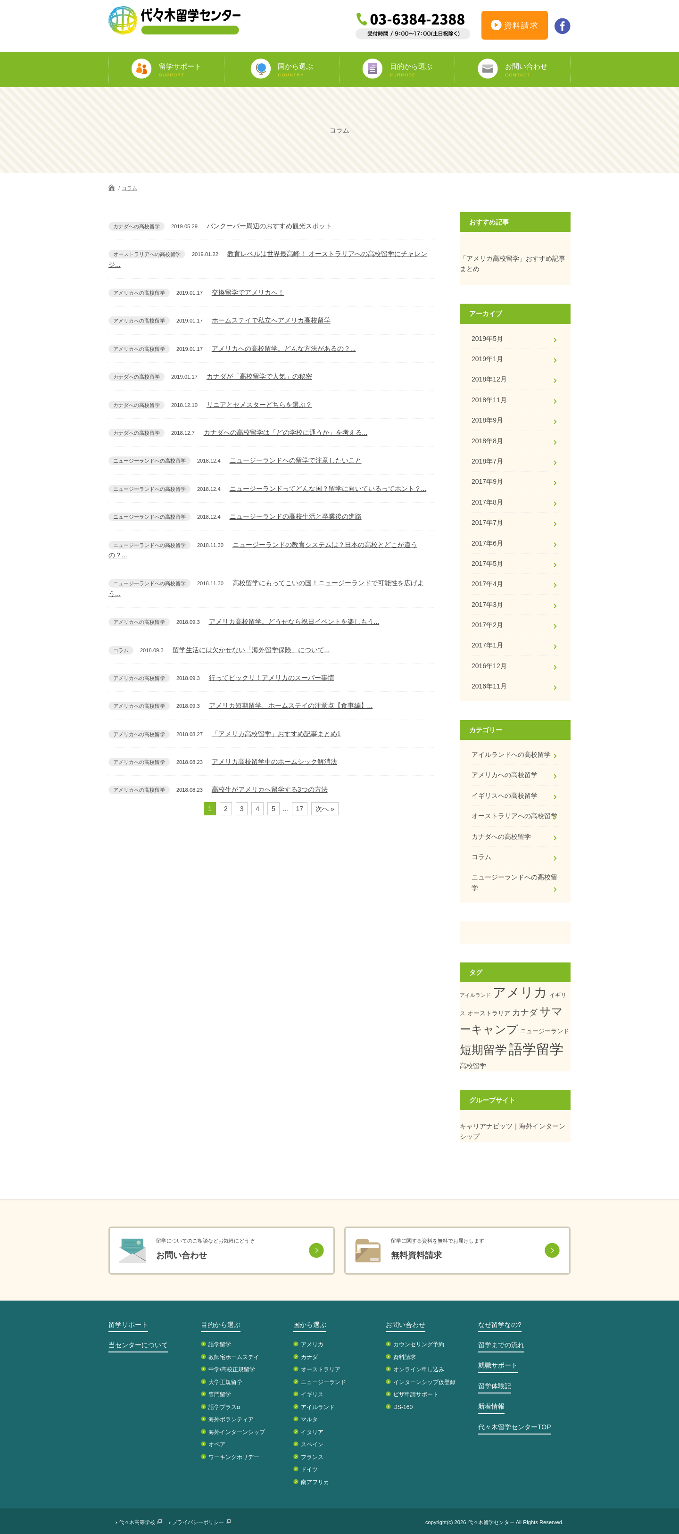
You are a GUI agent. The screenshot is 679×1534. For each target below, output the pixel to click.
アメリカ (520, 992)
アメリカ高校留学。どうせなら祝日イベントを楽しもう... (294, 621)
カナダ (525, 1012)
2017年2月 (487, 625)
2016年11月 (489, 686)
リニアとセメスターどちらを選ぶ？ (259, 404)
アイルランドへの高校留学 (511, 754)
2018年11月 (489, 400)
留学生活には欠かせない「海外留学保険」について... (251, 650)
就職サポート (498, 1365)
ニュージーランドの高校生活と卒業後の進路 (296, 516)
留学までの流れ (501, 1345)
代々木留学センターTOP (514, 1427)
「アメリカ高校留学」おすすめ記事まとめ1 (276, 734)
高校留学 (473, 1066)
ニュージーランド (544, 1031)
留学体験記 (494, 1386)
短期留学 (483, 1049)
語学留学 (536, 1049)
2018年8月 (487, 441)
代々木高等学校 (137, 1522)
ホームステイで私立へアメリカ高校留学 (271, 320)
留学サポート (128, 1324)
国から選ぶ (309, 1324)
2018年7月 (487, 461)
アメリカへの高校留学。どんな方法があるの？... (284, 348)
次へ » (324, 809)
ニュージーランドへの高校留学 (514, 882)
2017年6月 (487, 543)
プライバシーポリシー (198, 1522)
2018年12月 (489, 379)
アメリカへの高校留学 (505, 775)
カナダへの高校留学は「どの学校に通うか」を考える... (286, 432)
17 (300, 809)
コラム (129, 188)
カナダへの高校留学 (501, 836)
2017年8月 (487, 502)
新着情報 (491, 1406)
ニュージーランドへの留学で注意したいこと (296, 460)
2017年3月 (487, 604)
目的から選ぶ (220, 1324)
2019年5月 (487, 338)
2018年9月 (487, 420)
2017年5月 (487, 563)
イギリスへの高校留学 (505, 795)
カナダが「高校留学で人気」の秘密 (259, 376)
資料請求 (515, 26)
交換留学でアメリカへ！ (248, 292)
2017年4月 (487, 584)
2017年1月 (487, 645)
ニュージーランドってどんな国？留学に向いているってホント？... (328, 488)
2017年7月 (487, 522)
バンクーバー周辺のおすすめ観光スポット (269, 226)
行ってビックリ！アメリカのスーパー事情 (271, 677)
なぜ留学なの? (500, 1324)
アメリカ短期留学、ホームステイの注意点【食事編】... (291, 705)
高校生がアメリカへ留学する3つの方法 (270, 789)
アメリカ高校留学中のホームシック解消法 (274, 761)
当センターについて (138, 1345)
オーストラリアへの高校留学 (514, 816)
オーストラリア (488, 1013)
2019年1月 (487, 359)
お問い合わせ (405, 1324)
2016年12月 (489, 666)
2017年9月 (487, 481)
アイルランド (475, 995)
